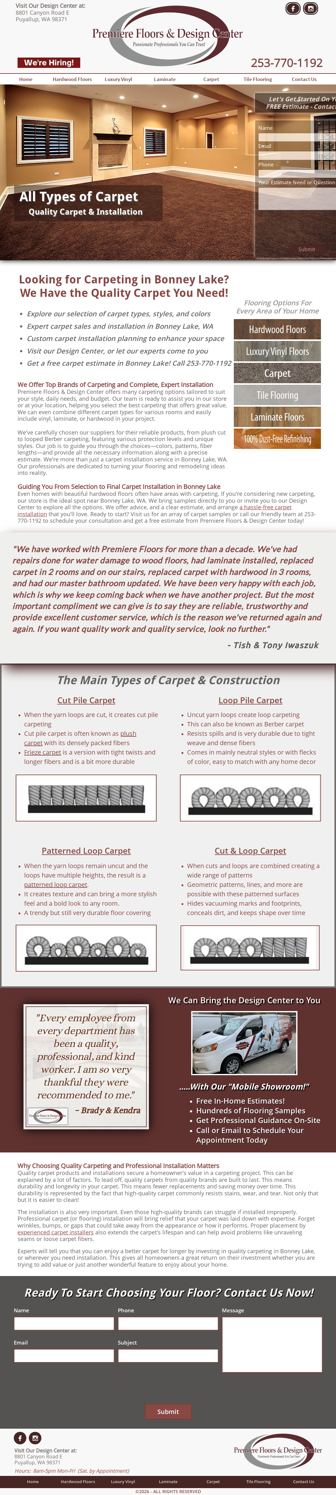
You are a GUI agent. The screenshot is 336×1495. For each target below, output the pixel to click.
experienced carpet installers (56, 1232)
